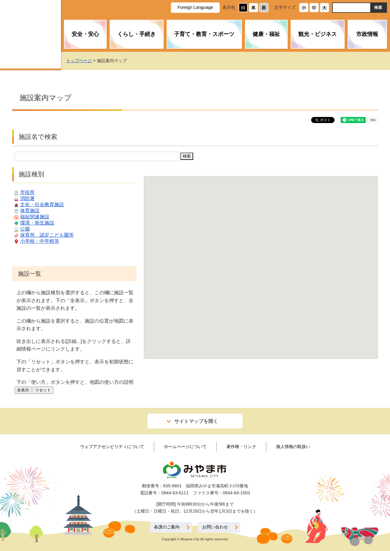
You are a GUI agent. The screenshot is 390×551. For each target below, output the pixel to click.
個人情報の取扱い (293, 446)
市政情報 (367, 34)
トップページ (90, 60)
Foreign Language (195, 7)
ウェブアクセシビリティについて (112, 446)
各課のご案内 (166, 527)
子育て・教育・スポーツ (204, 34)
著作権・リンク (241, 446)
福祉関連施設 (34, 216)
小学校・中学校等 (39, 241)
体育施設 (30, 210)
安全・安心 (85, 34)
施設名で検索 (38, 136)
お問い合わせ (215, 527)
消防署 (27, 198)
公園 (25, 228)
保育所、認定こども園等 (47, 235)
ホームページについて (185, 446)
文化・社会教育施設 (42, 204)
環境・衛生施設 (37, 222)
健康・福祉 (266, 34)
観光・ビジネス (317, 34)
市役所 (27, 192)
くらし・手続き (136, 34)
